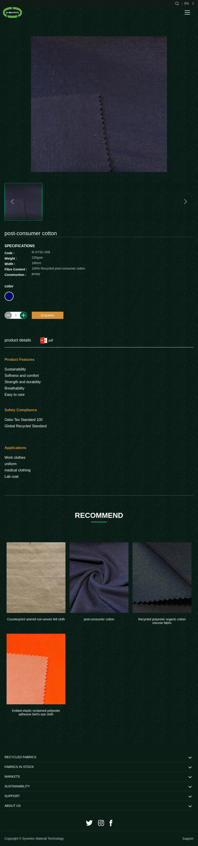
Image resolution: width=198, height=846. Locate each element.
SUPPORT (12, 796)
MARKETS (12, 776)
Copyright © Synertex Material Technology (34, 838)
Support (187, 838)
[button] (13, 201)
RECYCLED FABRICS (20, 757)
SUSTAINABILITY (17, 786)
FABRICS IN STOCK (19, 767)
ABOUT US (13, 806)
